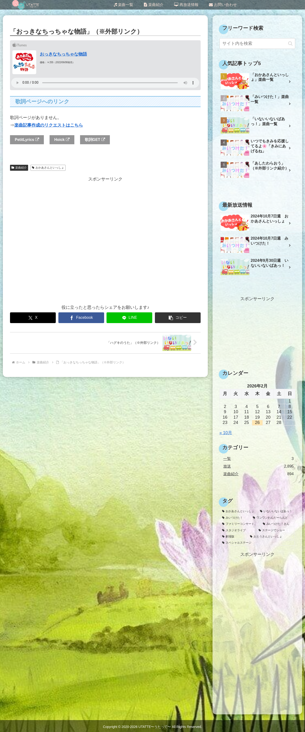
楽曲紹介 (19, 167)
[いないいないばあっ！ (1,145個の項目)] (276, 511)
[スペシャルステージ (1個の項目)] (257, 542)
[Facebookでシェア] (81, 317)
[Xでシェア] (33, 317)
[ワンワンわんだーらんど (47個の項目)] (273, 517)
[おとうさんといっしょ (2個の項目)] (271, 536)
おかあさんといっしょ (48, 167)
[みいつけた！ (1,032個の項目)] (235, 517)
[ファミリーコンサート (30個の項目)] (240, 523)
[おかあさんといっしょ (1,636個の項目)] (238, 511)
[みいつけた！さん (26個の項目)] (278, 523)
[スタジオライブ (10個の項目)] (237, 530)
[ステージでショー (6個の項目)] (275, 530)
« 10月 (225, 432)
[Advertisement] (105, 240)
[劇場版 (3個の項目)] (233, 536)
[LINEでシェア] (129, 317)
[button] (178, 317)
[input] (257, 43)
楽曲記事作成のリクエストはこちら (48, 125)
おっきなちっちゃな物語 (63, 54)
